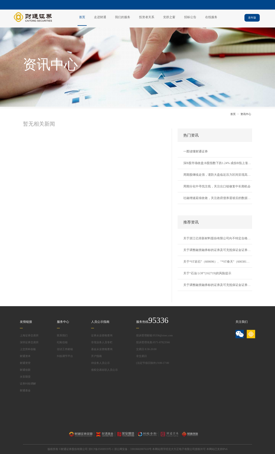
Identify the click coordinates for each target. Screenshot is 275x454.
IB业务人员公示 (100, 363)
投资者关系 (146, 17)
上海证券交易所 (29, 335)
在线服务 (211, 17)
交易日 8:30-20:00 (146, 349)
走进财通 (100, 17)
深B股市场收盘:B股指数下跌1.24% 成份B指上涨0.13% (219, 163)
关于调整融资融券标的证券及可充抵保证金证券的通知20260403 (226, 284)
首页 (82, 17)
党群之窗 (169, 17)
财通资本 (25, 356)
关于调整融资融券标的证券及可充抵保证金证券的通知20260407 (226, 250)
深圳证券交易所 (29, 342)
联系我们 (62, 335)
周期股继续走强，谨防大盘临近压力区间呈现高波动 (218, 174)
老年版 (252, 17)
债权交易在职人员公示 (104, 369)
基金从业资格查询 (101, 349)
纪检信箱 (62, 342)
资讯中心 (245, 114)
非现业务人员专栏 (101, 342)
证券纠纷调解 (28, 383)
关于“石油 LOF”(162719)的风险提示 (207, 273)
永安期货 (25, 376)
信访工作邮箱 (65, 349)
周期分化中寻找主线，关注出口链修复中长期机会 (217, 186)
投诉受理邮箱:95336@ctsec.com (154, 335)
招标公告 (190, 17)
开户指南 (96, 356)
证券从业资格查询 (101, 335)
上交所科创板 (28, 349)
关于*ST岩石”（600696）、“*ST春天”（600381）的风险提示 (224, 261)
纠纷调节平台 (65, 356)
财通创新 (25, 369)
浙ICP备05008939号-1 (100, 449)
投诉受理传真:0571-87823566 (153, 342)
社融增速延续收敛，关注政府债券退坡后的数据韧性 (218, 198)
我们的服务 (122, 17)
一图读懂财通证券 (195, 151)
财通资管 (25, 363)
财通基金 (25, 390)
